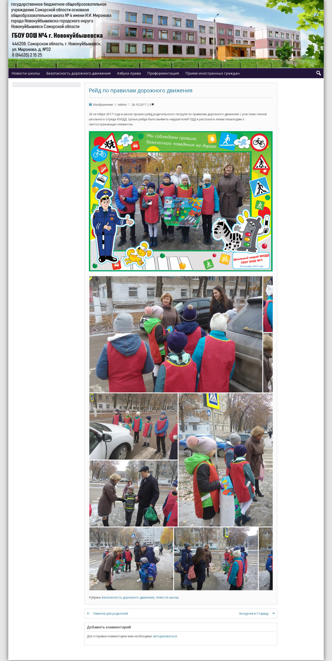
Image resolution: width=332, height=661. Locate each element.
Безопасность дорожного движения (78, 73)
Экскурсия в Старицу (253, 613)
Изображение (103, 105)
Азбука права (129, 73)
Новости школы (26, 73)
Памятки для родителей (110, 613)
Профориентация (163, 73)
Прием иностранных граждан (212, 73)
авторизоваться (165, 636)
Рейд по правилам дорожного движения (140, 90)
